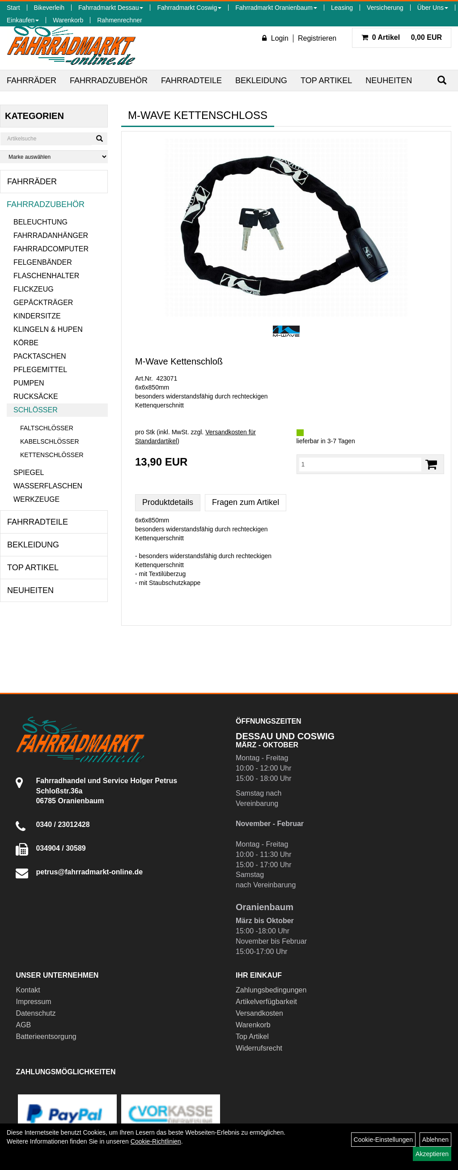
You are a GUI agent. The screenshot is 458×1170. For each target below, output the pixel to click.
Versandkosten (259, 1013)
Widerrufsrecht (259, 1048)
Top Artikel (326, 80)
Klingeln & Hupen (48, 329)
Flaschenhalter (46, 276)
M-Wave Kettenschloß (179, 361)
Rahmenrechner (119, 20)
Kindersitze (37, 316)
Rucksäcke (35, 396)
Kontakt (28, 990)
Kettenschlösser (52, 454)
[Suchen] (442, 80)
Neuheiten (388, 80)
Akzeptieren (432, 1153)
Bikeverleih (49, 7)
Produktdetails (167, 502)
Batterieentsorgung (46, 1036)
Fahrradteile (191, 80)
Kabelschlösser (49, 441)
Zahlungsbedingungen (271, 990)
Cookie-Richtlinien (156, 1141)
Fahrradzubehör (109, 80)
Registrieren (317, 38)
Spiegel (28, 472)
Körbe (25, 343)
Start (13, 7)
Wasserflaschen (47, 486)
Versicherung (385, 7)
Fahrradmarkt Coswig (189, 7)
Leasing (342, 7)
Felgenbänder (42, 262)
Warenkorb (68, 20)
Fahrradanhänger (50, 235)
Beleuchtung (40, 222)
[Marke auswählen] (54, 156)
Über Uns (432, 7)
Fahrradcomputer (51, 249)
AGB (23, 1025)
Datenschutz (35, 1013)
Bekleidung (261, 80)
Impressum (33, 1001)
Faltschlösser (46, 428)
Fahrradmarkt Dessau (110, 7)
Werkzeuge (36, 499)
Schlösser (35, 410)
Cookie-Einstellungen (383, 1139)
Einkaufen (23, 20)
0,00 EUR (401, 37)
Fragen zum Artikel (245, 502)
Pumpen (28, 383)
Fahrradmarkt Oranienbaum (276, 7)
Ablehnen (435, 1139)
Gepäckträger (43, 302)
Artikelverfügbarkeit (266, 1001)
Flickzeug (33, 289)
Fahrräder (31, 80)
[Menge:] (360, 464)
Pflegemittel (40, 369)
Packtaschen (39, 356)
